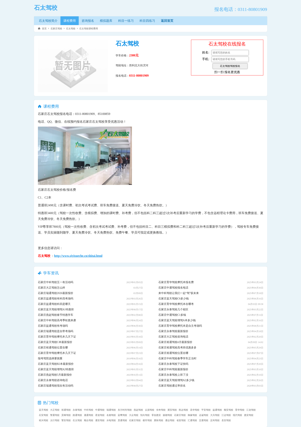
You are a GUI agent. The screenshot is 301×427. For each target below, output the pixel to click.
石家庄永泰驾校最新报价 (173, 331)
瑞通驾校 (111, 410)
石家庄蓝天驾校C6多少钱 (173, 298)
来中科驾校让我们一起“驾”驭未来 (178, 293)
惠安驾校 (248, 415)
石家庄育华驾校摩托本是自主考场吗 (180, 325)
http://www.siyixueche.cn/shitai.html (78, 255)
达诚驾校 (203, 415)
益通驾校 (217, 410)
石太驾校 (70, 28)
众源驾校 (149, 410)
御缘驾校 (192, 415)
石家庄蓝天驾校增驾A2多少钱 (176, 380)
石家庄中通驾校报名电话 (173, 287)
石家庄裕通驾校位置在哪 (53, 347)
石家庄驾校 (56, 28)
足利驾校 (215, 420)
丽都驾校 (167, 415)
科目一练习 (126, 20)
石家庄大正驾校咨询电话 (173, 336)
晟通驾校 (88, 415)
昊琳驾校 (66, 415)
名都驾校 (111, 415)
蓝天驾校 (43, 410)
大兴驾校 (215, 415)
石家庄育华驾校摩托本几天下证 (57, 336)
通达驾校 (169, 420)
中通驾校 (100, 410)
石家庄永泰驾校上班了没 (173, 374)
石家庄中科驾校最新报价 (173, 369)
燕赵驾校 (138, 410)
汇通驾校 (192, 420)
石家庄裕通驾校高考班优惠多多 (177, 347)
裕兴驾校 (43, 420)
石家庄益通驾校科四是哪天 (54, 304)
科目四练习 (147, 20)
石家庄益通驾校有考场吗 (53, 325)
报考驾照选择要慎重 (50, 358)
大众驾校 (133, 415)
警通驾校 (54, 415)
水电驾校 (111, 420)
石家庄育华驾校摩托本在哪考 (176, 304)
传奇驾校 (161, 410)
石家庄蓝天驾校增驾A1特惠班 (56, 309)
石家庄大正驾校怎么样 (51, 287)
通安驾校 (100, 420)
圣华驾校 (194, 410)
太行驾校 (54, 420)
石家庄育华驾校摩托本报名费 (176, 282)
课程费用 (69, 20)
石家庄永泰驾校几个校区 (173, 309)
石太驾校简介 (48, 20)
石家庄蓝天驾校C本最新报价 (55, 342)
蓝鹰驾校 (122, 415)
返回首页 (167, 20)
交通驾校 (203, 420)
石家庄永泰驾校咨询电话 (53, 380)
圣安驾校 (226, 420)
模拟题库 (106, 20)
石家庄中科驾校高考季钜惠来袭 (57, 320)
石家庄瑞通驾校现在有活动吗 (55, 385)
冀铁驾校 (158, 420)
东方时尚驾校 (125, 410)
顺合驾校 (88, 420)
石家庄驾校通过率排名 (172, 385)
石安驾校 (43, 415)
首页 (44, 28)
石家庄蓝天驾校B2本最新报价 (56, 363)
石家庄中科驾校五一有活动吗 (55, 282)
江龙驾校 (251, 410)
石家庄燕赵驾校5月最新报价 (55, 374)
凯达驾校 (183, 410)
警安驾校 (66, 420)
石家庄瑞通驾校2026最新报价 (55, 293)
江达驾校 (226, 415)
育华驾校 (239, 410)
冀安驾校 (172, 410)
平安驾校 (206, 410)
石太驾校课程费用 (88, 28)
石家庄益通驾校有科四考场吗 (55, 298)
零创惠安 (156, 415)
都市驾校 (147, 420)
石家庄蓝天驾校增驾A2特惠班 (56, 369)
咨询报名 (88, 20)
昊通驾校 (122, 420)
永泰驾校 (77, 410)
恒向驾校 (145, 415)
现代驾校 (237, 415)
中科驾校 (88, 410)
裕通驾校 (66, 410)
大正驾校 (54, 410)
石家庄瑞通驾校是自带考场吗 (55, 331)
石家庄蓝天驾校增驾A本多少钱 (177, 320)
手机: (205, 59)
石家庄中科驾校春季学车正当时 (177, 358)
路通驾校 (77, 415)
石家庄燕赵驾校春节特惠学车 (55, 314)
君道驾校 (100, 415)
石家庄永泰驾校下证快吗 (173, 363)
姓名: (205, 52)
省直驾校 (181, 420)
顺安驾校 (228, 410)
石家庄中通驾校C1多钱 (172, 314)
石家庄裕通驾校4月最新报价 (175, 342)
